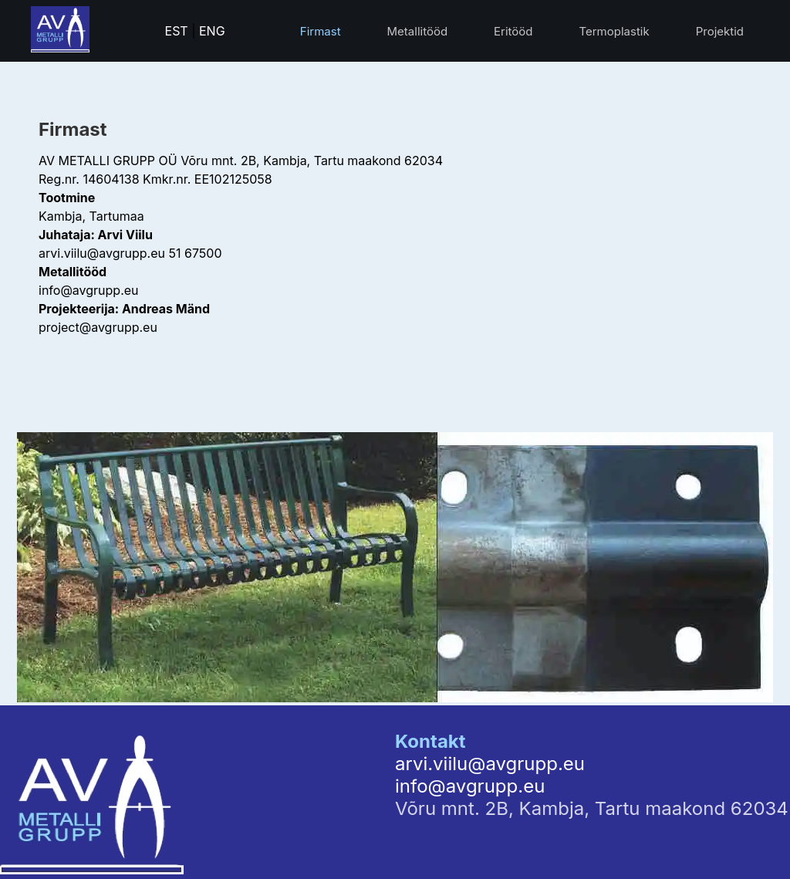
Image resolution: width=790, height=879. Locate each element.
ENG (212, 31)
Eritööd (513, 31)
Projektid (720, 31)
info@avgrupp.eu (89, 290)
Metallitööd (417, 31)
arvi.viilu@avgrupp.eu (102, 253)
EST (176, 31)
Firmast (320, 31)
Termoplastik (614, 31)
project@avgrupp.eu (98, 327)
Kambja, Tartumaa (91, 216)
